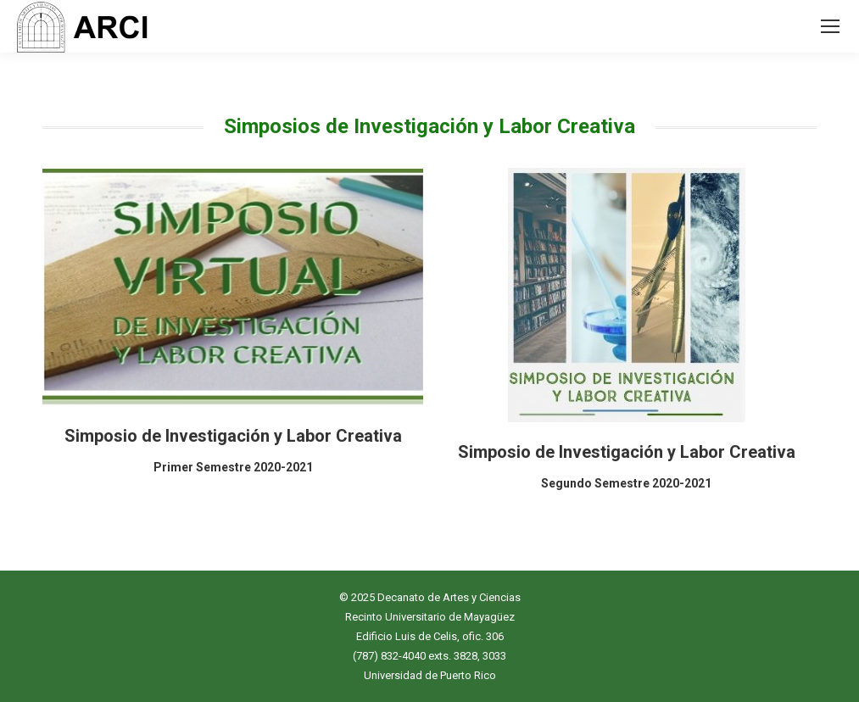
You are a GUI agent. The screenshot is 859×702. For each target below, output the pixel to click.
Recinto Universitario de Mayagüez (430, 616)
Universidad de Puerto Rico (430, 675)
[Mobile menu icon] (830, 26)
